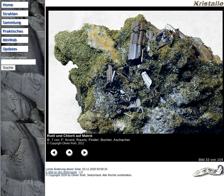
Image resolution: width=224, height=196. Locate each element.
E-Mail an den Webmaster (61, 172)
